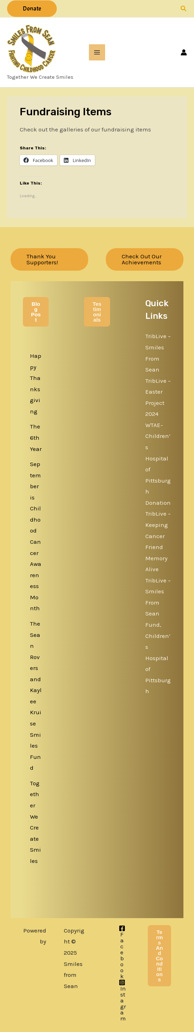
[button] (32, 8)
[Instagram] (122, 1000)
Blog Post (36, 312)
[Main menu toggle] (97, 52)
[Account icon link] (184, 52)
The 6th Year (36, 437)
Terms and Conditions (159, 955)
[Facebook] (122, 952)
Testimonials (97, 312)
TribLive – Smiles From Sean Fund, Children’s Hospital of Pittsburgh (158, 636)
